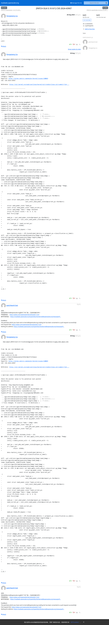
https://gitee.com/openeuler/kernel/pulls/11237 (24, 314)
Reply (3, 46)
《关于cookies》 (75, 622)
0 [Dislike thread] (74, 44)
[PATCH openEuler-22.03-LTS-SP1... (97, 10)
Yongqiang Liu (12, 16)
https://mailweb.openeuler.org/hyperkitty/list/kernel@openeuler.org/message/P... (35, 316)
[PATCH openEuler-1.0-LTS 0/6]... (11, 10)
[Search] (106, 3)
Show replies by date (74, 49)
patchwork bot (12, 305)
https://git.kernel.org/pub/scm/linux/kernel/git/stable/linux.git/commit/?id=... (39, 84)
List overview (87, 20)
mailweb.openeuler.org (10, 3)
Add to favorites (89, 29)
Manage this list (76, 3)
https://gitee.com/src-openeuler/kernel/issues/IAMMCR (28, 78)
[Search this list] (94, 3)
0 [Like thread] (70, 44)
